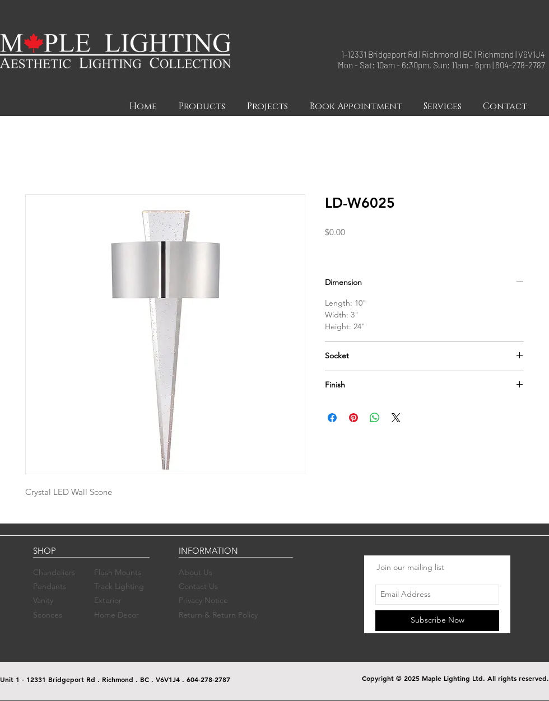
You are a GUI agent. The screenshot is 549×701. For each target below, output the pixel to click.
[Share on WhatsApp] (374, 417)
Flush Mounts (117, 572)
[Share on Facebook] (332, 417)
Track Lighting (119, 586)
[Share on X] (396, 417)
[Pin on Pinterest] (353, 417)
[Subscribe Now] (437, 620)
